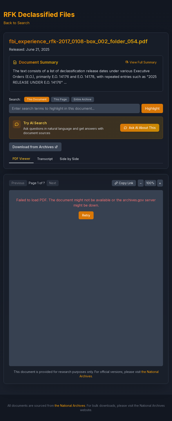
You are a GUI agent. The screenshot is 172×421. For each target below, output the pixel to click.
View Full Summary (141, 62)
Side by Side (69, 159)
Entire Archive (82, 99)
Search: (15, 99)
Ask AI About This (140, 128)
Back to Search (16, 23)
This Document (37, 99)
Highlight (152, 108)
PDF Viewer (21, 158)
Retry (86, 215)
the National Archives (70, 405)
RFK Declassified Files (39, 14)
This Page (60, 99)
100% (150, 183)
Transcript (45, 159)
